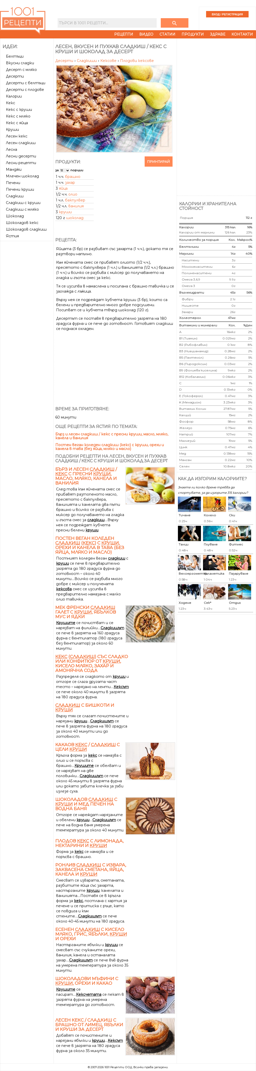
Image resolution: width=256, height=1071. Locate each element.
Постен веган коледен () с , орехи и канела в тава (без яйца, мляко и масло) (89, 545)
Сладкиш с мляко (22, 209)
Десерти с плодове (25, 89)
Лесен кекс (16, 136)
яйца (63, 188)
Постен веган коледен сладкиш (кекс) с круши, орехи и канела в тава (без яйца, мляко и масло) (109, 447)
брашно (72, 176)
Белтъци (15, 56)
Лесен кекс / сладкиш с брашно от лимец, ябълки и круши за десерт (89, 1025)
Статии (167, 34)
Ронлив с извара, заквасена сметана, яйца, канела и (90, 869)
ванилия (76, 206)
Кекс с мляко (18, 116)
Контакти (242, 34)
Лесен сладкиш (21, 143)
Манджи (14, 169)
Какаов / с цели (87, 747)
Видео (146, 34)
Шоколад (15, 216)
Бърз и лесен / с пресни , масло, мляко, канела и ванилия (86, 476)
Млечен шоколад (22, 176)
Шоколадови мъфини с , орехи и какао (86, 981)
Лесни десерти (21, 156)
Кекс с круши (19, 109)
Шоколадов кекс (22, 222)
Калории (14, 96)
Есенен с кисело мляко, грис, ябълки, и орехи (91, 934)
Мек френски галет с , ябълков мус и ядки (85, 612)
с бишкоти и (84, 707)
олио (72, 194)
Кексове (109, 60)
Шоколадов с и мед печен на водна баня (86, 804)
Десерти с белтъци (25, 83)
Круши (12, 129)
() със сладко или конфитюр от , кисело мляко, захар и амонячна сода (91, 663)
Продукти (193, 34)
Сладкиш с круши (23, 202)
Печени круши (20, 189)
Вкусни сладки (20, 63)
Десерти (15, 76)
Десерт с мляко (21, 69)
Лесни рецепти (21, 162)
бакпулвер (75, 200)
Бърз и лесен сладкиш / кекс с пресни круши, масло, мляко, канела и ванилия (111, 436)
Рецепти (123, 34)
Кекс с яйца (17, 123)
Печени (13, 182)
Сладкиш (15, 196)
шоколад (74, 218)
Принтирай (158, 161)
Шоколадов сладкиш (26, 229)
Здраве (217, 34)
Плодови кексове (137, 60)
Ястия (12, 236)
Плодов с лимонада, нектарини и (89, 843)
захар (70, 182)
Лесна (11, 149)
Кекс (10, 103)
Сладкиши (87, 60)
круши (65, 212)
